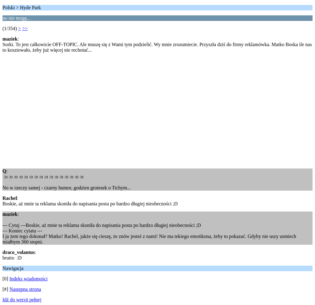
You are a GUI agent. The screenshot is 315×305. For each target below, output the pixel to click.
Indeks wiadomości (29, 278)
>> (25, 28)
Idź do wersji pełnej (22, 299)
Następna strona (25, 289)
